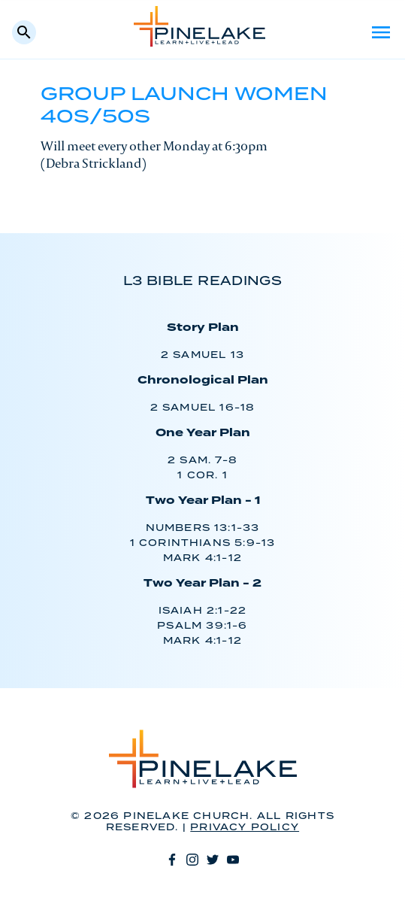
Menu (381, 32)
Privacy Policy (244, 828)
